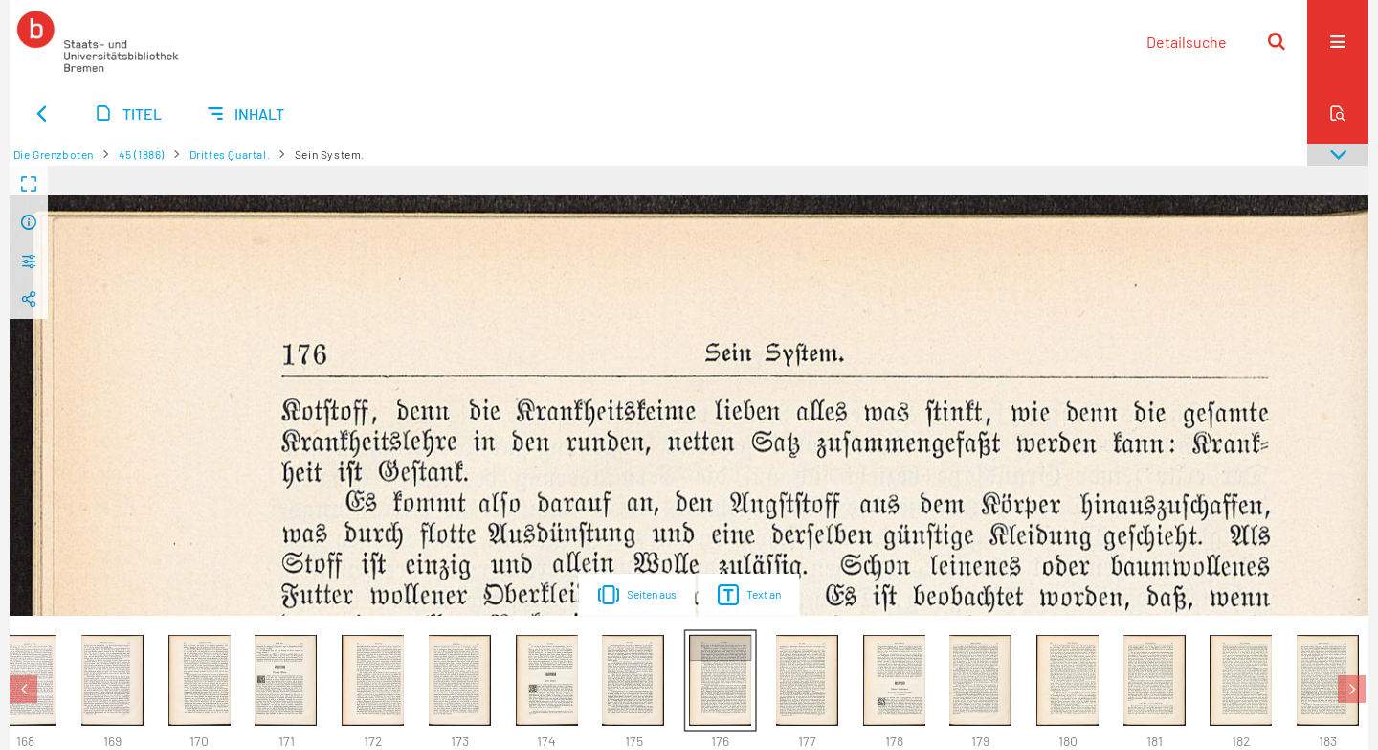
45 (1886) (142, 154)
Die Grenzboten (53, 154)
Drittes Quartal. (230, 154)
